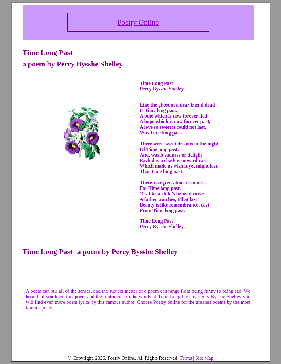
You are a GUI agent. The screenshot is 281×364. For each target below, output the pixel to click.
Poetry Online (138, 22)
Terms (186, 358)
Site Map (204, 358)
